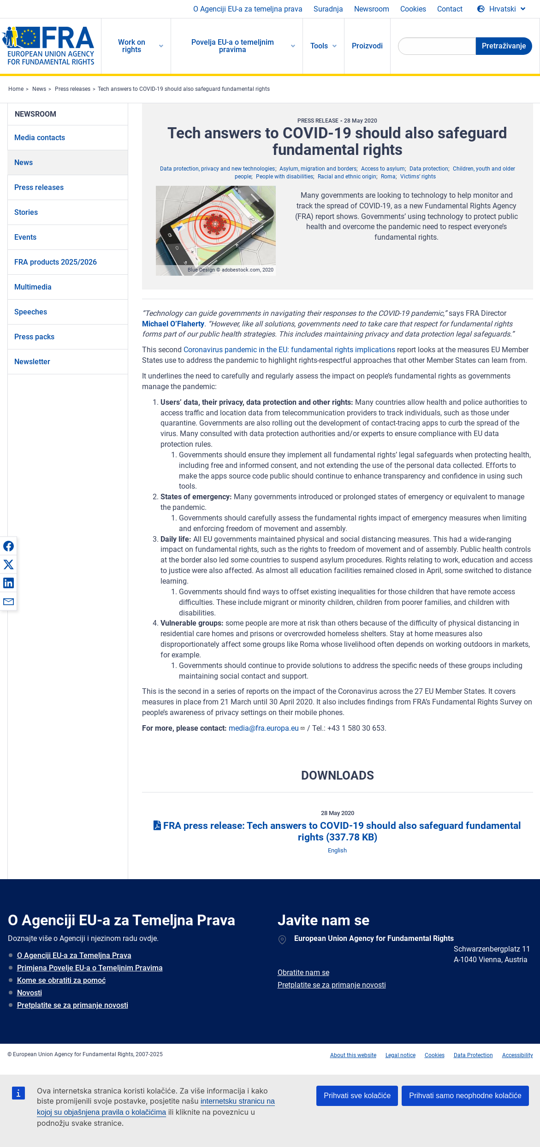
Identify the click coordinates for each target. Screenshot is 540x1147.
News (39, 89)
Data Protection (473, 1055)
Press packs (34, 336)
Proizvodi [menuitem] (367, 45)
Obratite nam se (303, 972)
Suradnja (328, 9)
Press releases (72, 89)
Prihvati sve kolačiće (357, 1096)
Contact (450, 9)
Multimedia (33, 287)
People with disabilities (284, 176)
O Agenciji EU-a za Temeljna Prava (74, 955)
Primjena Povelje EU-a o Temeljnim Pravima (90, 968)
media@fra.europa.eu (267, 728)
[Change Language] (501, 9)
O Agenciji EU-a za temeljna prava (248, 9)
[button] (8, 546)
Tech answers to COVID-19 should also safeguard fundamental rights (184, 89)
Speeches (30, 311)
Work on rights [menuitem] (131, 46)
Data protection (428, 169)
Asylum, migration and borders (317, 169)
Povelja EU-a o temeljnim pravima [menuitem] (232, 46)
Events (25, 237)
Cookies (413, 9)
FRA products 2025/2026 (55, 262)
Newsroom (371, 9)
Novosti (29, 992)
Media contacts (39, 137)
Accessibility (517, 1055)
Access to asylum (383, 169)
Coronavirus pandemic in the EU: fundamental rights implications (289, 349)
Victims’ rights (418, 176)
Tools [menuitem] (319, 45)
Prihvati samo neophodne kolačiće (465, 1096)
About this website (353, 1055)
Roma (388, 176)
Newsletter (32, 361)
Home (16, 89)
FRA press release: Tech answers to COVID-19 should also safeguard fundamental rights (337, 831)
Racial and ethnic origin (347, 176)
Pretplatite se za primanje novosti (72, 1005)
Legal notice (400, 1055)
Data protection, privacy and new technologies (217, 169)
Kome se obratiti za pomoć (61, 980)
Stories (26, 212)
